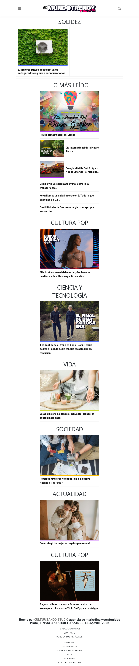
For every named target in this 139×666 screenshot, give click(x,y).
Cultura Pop (69, 646)
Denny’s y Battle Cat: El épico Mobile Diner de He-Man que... (82, 170)
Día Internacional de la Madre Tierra (82, 149)
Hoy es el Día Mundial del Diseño (57, 134)
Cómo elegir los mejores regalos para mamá (65, 543)
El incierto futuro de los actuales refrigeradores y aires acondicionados (41, 71)
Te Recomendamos (70, 628)
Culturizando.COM (69, 662)
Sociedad (69, 658)
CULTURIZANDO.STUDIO (51, 619)
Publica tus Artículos (70, 636)
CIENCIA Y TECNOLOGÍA (69, 650)
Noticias (69, 642)
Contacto (70, 632)
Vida (69, 654)
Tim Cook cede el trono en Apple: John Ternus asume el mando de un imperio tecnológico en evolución (66, 348)
